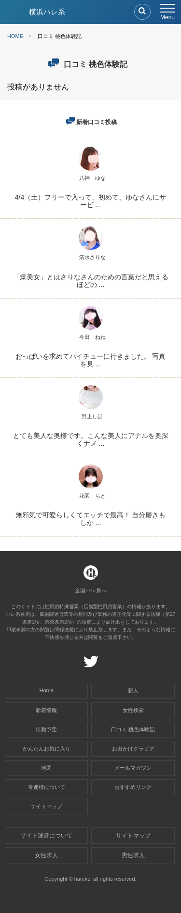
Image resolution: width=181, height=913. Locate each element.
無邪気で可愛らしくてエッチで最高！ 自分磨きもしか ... (90, 518)
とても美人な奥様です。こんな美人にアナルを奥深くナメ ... (90, 439)
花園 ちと (92, 496)
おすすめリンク (133, 787)
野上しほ (92, 416)
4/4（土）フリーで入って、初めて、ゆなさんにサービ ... (90, 201)
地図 (46, 768)
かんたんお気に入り (46, 748)
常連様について (46, 787)
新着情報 (46, 710)
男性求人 (133, 855)
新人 (133, 690)
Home (47, 690)
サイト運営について (46, 835)
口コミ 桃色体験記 (133, 729)
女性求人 (46, 855)
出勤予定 (46, 729)
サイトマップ (46, 806)
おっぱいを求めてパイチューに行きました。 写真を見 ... (90, 360)
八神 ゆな (92, 178)
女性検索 (133, 710)
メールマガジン (133, 768)
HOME (15, 36)
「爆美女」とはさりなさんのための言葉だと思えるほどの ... (90, 280)
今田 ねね (92, 337)
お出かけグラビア (133, 748)
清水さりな (92, 257)
